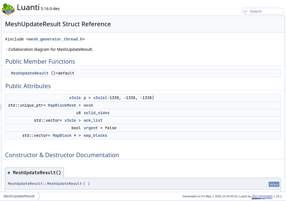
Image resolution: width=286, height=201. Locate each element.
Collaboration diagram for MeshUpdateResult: (119, 49)
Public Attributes (236, 31)
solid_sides (166, 118)
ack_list (163, 126)
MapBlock (132, 141)
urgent (161, 134)
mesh (158, 111)
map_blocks (165, 141)
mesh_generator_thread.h (125, 39)
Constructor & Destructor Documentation (254, 74)
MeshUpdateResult (99, 73)
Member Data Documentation (246, 86)
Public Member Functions (242, 19)
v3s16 (145, 97)
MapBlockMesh (132, 111)
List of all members (238, 129)
